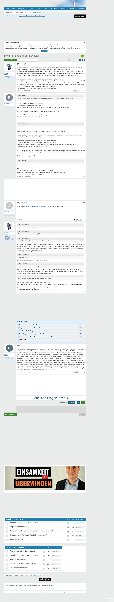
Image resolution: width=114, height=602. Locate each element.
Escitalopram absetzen (18, 568)
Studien (63, 8)
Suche (32, 8)
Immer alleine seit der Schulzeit (21, 55)
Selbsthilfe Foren (22, 8)
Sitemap (69, 592)
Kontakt (21, 592)
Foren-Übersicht (9, 575)
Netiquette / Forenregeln (60, 592)
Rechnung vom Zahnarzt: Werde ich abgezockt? (28, 535)
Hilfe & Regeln (54, 8)
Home (7, 8)
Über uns (26, 592)
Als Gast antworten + (11, 60)
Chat (45, 8)
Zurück (72, 402)
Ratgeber (39, 8)
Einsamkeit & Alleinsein (35, 575)
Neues (13, 8)
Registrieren (73, 8)
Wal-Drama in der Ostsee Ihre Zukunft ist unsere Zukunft (31, 531)
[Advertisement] (51, 385)
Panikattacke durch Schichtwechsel (23, 551)
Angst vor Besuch (16, 539)
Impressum (31, 592)
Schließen (44, 51)
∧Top (110, 600)
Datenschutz (38, 592)
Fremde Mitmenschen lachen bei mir (24, 522)
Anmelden (82, 8)
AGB (53, 592)
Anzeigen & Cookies (46, 592)
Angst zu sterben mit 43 (19, 527)
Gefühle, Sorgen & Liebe (21, 575)
